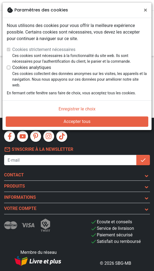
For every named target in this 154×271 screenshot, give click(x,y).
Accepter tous (76, 121)
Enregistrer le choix (77, 109)
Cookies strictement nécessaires (43, 49)
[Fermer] (145, 10)
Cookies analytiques (31, 67)
